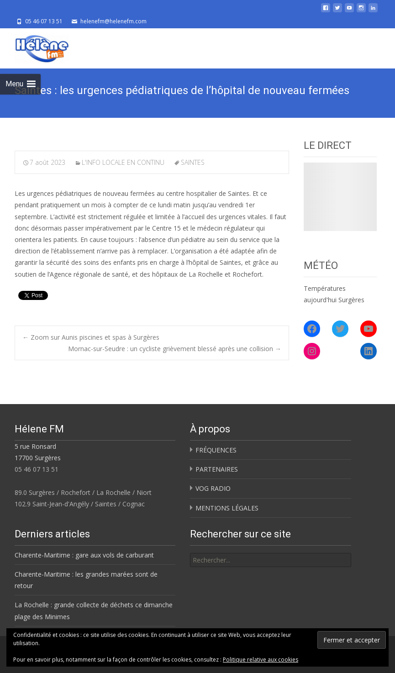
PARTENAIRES (216, 469)
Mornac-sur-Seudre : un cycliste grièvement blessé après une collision (174, 348)
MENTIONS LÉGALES (226, 508)
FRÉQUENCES (216, 450)
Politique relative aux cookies (260, 659)
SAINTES (193, 162)
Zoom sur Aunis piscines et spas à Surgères (90, 337)
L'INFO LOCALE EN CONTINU (123, 162)
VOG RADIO (213, 488)
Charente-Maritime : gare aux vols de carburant (84, 555)
